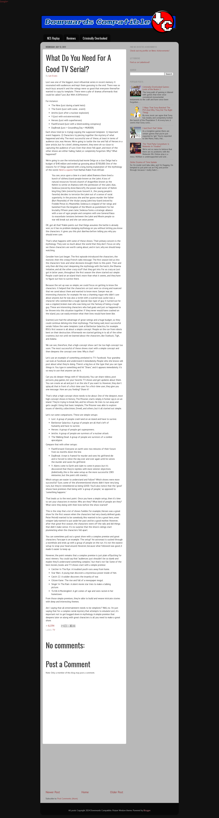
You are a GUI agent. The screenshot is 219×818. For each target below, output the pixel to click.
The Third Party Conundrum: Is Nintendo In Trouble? (156, 145)
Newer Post (53, 792)
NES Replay (53, 38)
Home (85, 792)
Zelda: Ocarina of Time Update (143, 162)
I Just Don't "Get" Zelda (152, 128)
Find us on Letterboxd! (140, 62)
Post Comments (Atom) (67, 798)
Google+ (4, 1)
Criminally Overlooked (95, 38)
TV (53, 629)
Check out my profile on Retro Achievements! (149, 50)
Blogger (147, 810)
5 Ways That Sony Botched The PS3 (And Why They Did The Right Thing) (157, 110)
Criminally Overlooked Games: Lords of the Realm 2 (156, 88)
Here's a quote (66, 169)
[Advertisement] (84, 767)
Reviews (71, 38)
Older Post (116, 792)
